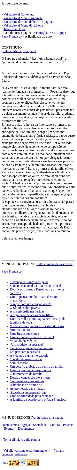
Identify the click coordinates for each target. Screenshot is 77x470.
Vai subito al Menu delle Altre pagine (28, 21)
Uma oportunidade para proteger (31, 396)
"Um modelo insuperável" (27, 344)
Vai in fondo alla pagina (47, 417)
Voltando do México (23, 341)
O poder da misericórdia (26, 359)
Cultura (55, 425)
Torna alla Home (14, 29)
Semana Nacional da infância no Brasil (35, 285)
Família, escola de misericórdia (30, 370)
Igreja (62, 32)
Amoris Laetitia (20, 329)
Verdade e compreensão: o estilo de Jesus (37, 326)
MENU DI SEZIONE (16, 417)
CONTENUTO (12, 47)
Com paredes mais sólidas (27, 381)
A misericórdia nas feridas (27, 311)
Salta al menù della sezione (54, 264)
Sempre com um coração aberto (31, 304)
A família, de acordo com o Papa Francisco (38, 399)
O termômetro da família (26, 374)
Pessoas (68, 425)
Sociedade (40, 425)
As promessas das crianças (27, 388)
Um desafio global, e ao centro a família (36, 366)
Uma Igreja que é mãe (24, 333)
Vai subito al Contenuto (18, 14)
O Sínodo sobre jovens (25, 307)
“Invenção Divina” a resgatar (29, 282)
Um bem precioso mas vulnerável (32, 337)
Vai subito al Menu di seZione (23, 25)
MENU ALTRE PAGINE (18, 264)
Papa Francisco (12, 36)
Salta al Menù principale (19, 51)
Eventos (9, 428)
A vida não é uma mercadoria (29, 355)
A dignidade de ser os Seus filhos (31, 315)
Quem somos (10, 425)
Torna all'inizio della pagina (21, 439)
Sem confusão (19, 363)
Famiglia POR (45, 32)
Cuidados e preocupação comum (31, 348)
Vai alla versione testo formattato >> (27, 450)
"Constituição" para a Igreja (28, 392)
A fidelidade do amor (16, 3)
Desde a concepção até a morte (30, 377)
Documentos (26, 428)
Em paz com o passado (25, 352)
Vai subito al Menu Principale (23, 18)
